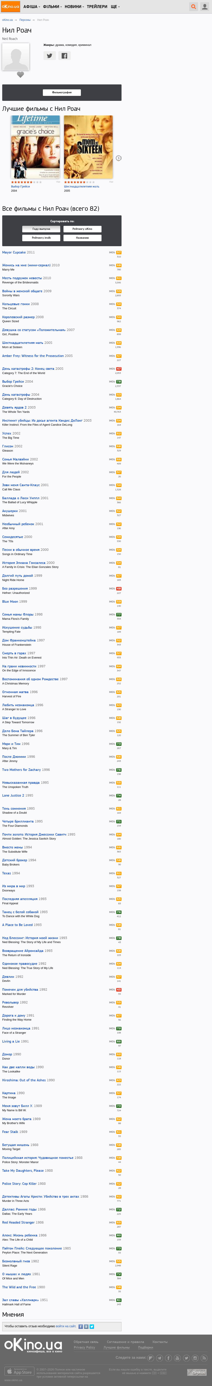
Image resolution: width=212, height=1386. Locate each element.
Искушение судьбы (17, 628)
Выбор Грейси (20, 186)
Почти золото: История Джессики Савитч (34, 834)
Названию (82, 237)
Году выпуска (41, 229)
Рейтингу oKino (82, 229)
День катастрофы (16, 395)
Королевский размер (18, 317)
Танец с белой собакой (20, 912)
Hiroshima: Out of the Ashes (24, 1080)
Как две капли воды (18, 1067)
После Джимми (14, 757)
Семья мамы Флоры (17, 614)
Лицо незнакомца (16, 1028)
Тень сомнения (14, 809)
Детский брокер (14, 860)
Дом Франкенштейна (19, 640)
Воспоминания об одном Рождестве (30, 679)
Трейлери (97, 7)
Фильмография (62, 92)
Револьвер (10, 1002)
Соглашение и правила (125, 1342)
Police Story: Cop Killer (19, 1184)
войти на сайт (65, 1326)
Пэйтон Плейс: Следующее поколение (32, 1248)
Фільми (51, 7)
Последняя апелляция (19, 899)
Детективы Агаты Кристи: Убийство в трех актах (40, 1197)
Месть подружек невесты (22, 278)
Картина (9, 1093)
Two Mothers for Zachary (21, 770)
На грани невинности (19, 666)
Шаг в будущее (14, 718)
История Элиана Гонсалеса (23, 563)
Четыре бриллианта (18, 821)
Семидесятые (12, 537)
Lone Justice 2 (13, 795)
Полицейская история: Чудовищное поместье (37, 1158)
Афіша (30, 7)
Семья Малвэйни (15, 459)
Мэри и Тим (11, 744)
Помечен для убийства (20, 990)
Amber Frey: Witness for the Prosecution (33, 356)
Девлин (8, 977)
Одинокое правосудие (19, 964)
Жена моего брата (16, 1119)
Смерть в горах (14, 653)
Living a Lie (11, 1041)
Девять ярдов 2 (14, 407)
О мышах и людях (16, 1274)
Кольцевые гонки (16, 304)
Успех (6, 433)
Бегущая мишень (15, 1145)
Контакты (160, 1342)
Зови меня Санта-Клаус (21, 485)
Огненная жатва (15, 692)
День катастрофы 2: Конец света (28, 369)
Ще (114, 7)
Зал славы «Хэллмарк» (20, 1300)
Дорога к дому (13, 1016)
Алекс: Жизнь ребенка (19, 1235)
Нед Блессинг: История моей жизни (30, 938)
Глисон (7, 446)
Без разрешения (15, 589)
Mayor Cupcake (14, 252)
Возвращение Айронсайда (22, 951)
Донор (7, 1054)
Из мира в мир (13, 886)
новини (73, 7)
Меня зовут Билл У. (17, 1106)
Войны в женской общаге (22, 291)
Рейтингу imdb (41, 237)
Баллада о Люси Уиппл (20, 498)
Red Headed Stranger (18, 1222)
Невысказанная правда (21, 783)
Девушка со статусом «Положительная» (34, 330)
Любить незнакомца (18, 705)
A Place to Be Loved (17, 925)
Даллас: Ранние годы (19, 1209)
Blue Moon (10, 602)
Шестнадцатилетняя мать (81, 186)
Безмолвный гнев (16, 1261)
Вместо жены (12, 847)
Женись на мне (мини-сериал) (26, 265)
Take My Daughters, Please (23, 1171)
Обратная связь (86, 1342)
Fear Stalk (10, 1132)
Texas (6, 873)
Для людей (11, 472)
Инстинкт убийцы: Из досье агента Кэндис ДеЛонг (42, 421)
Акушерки (10, 511)
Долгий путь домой (17, 576)
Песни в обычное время (20, 550)
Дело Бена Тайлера (17, 731)
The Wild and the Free (19, 1287)
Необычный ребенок (18, 524)
